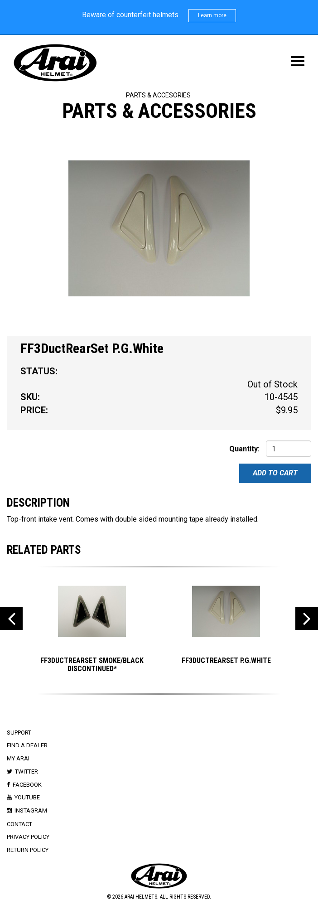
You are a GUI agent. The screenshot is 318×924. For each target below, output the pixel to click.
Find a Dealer (27, 745)
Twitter (26, 771)
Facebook (27, 784)
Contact (19, 824)
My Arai (18, 758)
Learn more (212, 15)
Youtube (27, 797)
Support (19, 732)
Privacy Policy (28, 836)
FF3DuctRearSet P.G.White (226, 660)
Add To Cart (275, 473)
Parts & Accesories (158, 95)
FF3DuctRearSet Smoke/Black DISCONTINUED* (92, 664)
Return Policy (27, 850)
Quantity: (244, 449)
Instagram (30, 810)
